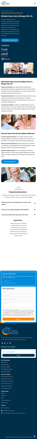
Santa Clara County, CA (6, 386)
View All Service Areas (6, 388)
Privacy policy (4, 402)
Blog (2, 398)
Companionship (5, 364)
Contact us (3, 395)
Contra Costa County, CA (7, 376)
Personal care (4, 362)
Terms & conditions (5, 400)
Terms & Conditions (25, 309)
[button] (35, 3)
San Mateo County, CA (6, 383)
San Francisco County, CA (7, 381)
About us (3, 393)
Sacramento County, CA (7, 378)
